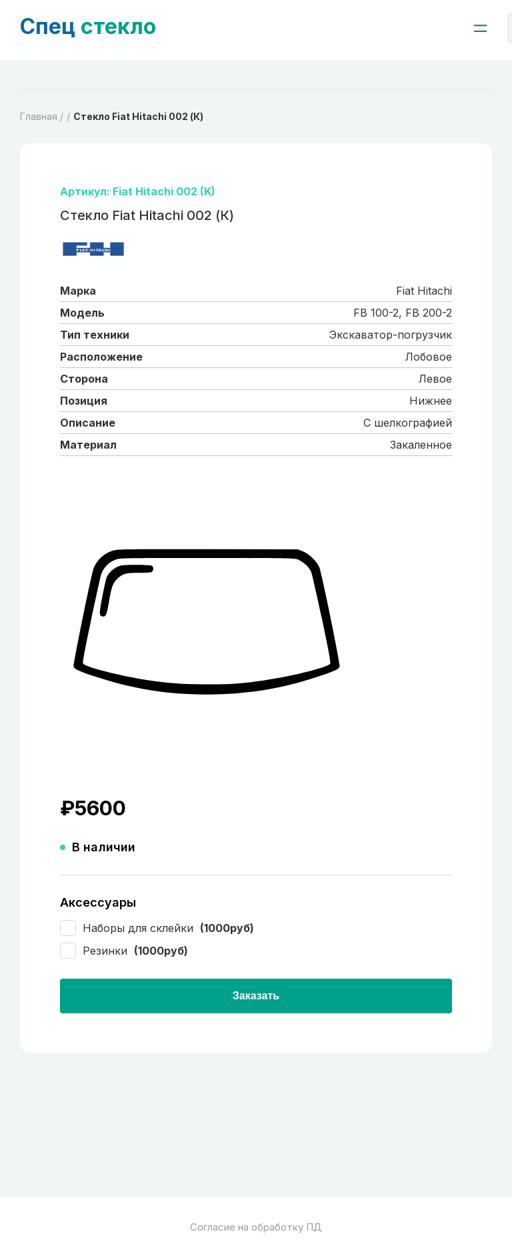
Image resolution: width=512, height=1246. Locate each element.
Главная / (41, 116)
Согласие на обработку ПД (256, 1227)
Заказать (256, 995)
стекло (88, 26)
